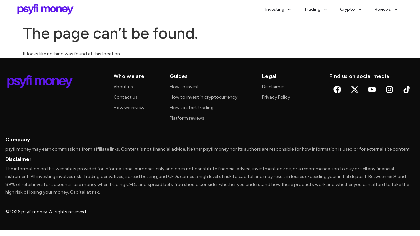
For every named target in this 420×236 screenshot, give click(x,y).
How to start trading (192, 107)
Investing (278, 9)
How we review (129, 107)
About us (123, 86)
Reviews (386, 9)
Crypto (351, 9)
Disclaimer (273, 86)
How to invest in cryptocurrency (203, 97)
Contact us (125, 97)
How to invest (184, 86)
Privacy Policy (276, 97)
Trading (315, 9)
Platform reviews (187, 118)
